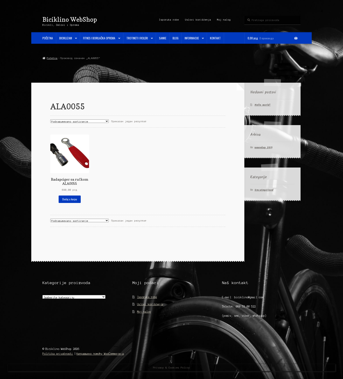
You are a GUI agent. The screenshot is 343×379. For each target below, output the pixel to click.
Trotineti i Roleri (137, 38)
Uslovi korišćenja (198, 19)
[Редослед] (79, 121)
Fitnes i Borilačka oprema (99, 38)
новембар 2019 (263, 147)
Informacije (192, 38)
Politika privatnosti (57, 353)
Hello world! (263, 105)
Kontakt (215, 38)
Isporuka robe (169, 19)
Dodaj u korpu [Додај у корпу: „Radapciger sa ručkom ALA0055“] (69, 199)
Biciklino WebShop (69, 19)
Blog (175, 38)
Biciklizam (65, 38)
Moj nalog (224, 19)
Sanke (162, 38)
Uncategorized (264, 190)
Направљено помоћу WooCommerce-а (100, 353)
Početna (47, 38)
